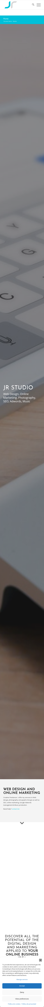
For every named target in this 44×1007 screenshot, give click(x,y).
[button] (40, 960)
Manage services (22, 979)
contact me (15, 809)
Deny (22, 992)
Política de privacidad (29, 1004)
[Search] (32, 5)
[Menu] (37, 5)
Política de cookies (14, 1004)
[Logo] (18, 5)
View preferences (22, 999)
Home (5, 19)
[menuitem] (32, 5)
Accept (22, 986)
